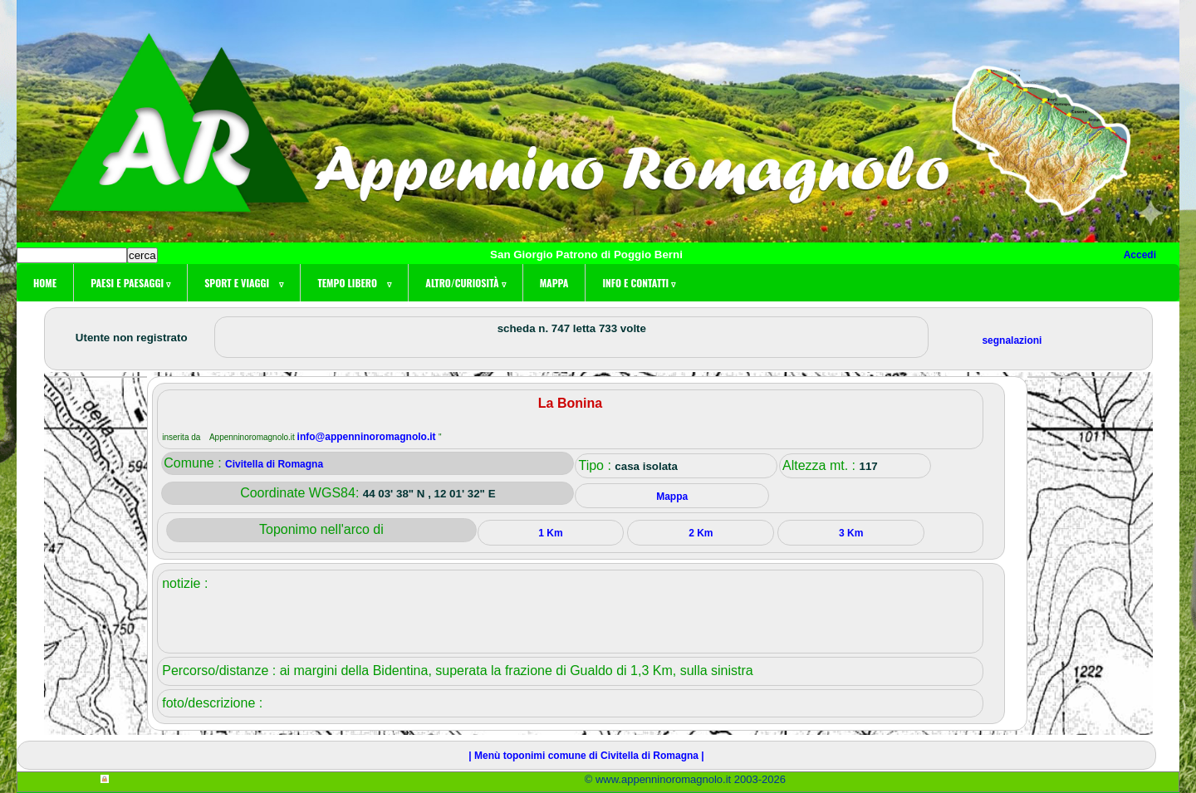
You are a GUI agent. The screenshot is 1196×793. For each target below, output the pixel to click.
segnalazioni (1012, 340)
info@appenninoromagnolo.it (368, 437)
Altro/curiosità (465, 283)
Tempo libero (354, 283)
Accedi (1140, 255)
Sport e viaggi (243, 283)
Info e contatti (638, 283)
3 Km (851, 533)
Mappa (554, 283)
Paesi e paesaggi (130, 283)
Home (44, 283)
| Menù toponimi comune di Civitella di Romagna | (585, 755)
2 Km (701, 533)
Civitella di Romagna (274, 464)
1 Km (550, 533)
